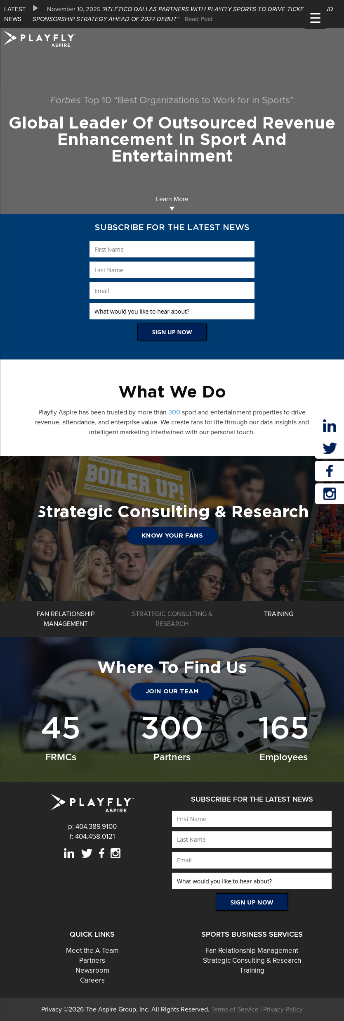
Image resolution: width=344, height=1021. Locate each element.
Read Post (199, 19)
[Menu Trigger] (315, 17)
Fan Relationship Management (251, 950)
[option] (186, 14)
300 (174, 412)
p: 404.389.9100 (92, 826)
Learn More (172, 203)
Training (252, 970)
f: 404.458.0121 (92, 836)
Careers (92, 980)
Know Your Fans (172, 536)
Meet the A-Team (92, 950)
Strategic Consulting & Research (252, 960)
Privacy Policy (283, 1009)
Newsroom (92, 970)
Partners (92, 960)
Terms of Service (235, 1009)
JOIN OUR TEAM (172, 691)
